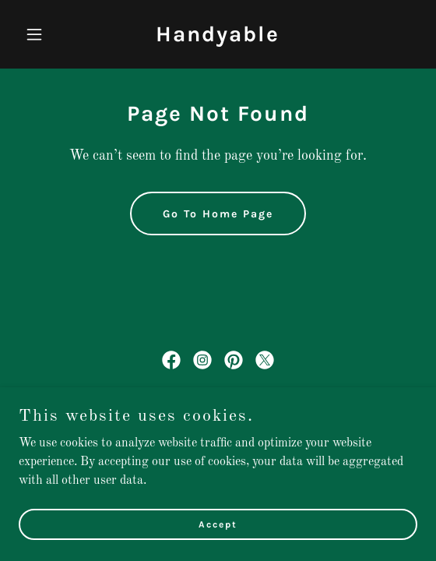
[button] (49, 34)
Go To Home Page (218, 214)
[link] (218, 38)
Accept (218, 545)
